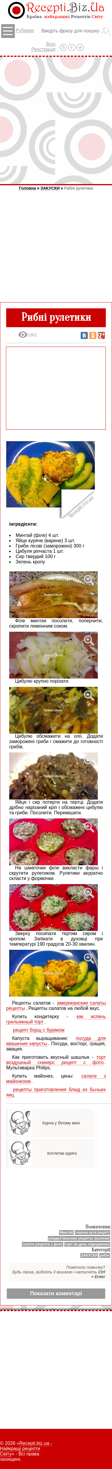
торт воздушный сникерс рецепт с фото (56, 1060)
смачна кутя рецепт (92, 1232)
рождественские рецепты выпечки (79, 1238)
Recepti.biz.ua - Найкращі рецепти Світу (26, 1448)
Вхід (50, 44)
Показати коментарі (56, 1293)
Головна (27, 188)
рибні (105, 1255)
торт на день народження (87, 1244)
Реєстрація (43, 49)
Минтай (66, 1232)
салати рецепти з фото (42, 1244)
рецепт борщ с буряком (38, 1030)
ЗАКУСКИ (50, 188)
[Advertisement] (56, 120)
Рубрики (17, 31)
